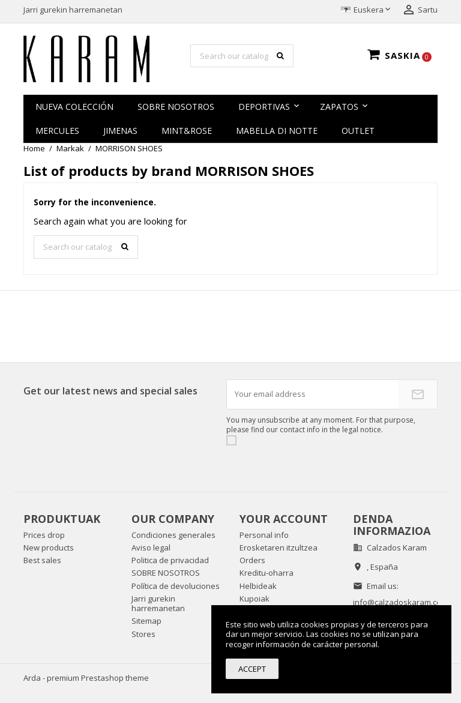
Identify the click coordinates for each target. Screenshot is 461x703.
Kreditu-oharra (267, 572)
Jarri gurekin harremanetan (72, 9)
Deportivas (264, 106)
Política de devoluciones (175, 586)
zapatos (339, 106)
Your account (284, 518)
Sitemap (146, 620)
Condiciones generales (173, 535)
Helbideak (258, 586)
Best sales (42, 560)
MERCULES (57, 130)
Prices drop (44, 535)
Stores (143, 634)
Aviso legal (150, 547)
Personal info (264, 535)
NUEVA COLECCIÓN (74, 106)
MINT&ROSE (186, 130)
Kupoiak (255, 598)
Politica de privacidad (170, 560)
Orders (252, 560)
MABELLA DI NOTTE (277, 130)
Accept (252, 668)
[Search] (242, 55)
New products (48, 547)
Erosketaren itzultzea (279, 547)
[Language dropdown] (367, 10)
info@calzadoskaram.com (400, 602)
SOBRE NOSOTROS (175, 106)
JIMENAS (120, 130)
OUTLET (358, 130)
